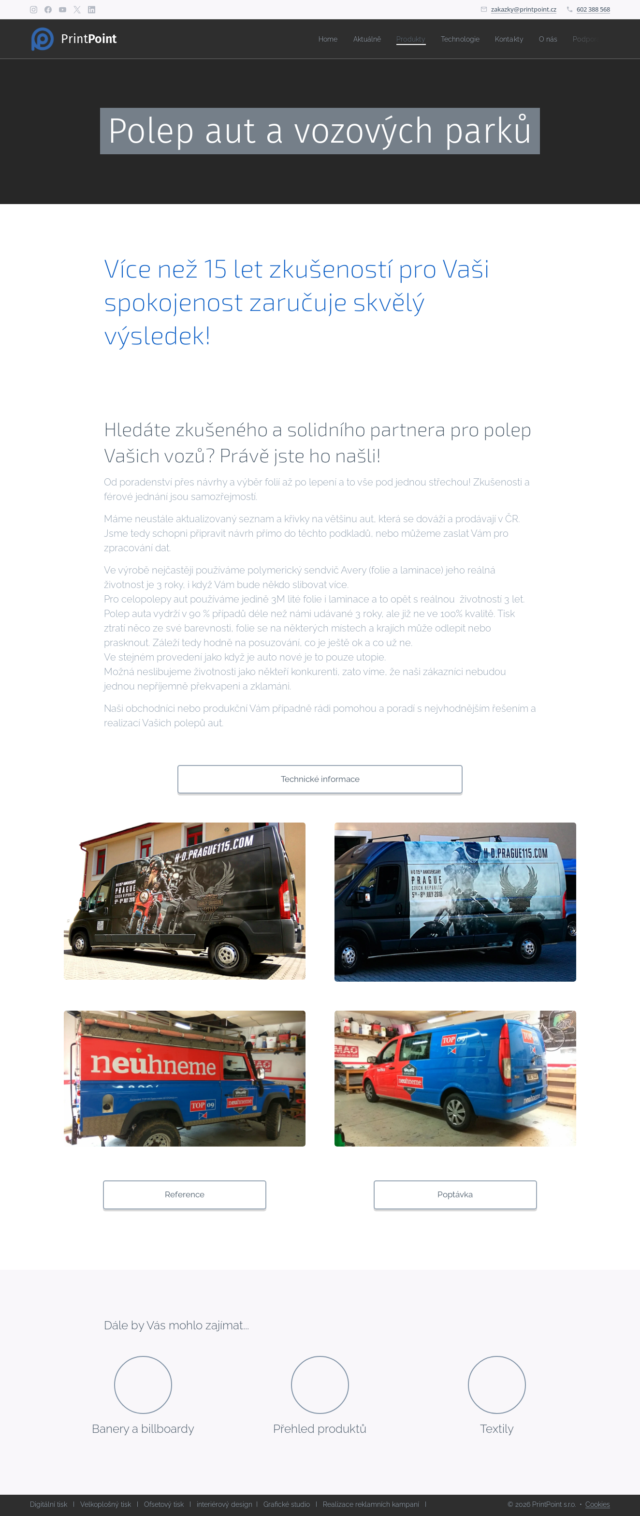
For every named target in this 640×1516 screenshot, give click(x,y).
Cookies (597, 1504)
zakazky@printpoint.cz (523, 9)
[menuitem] (313, 39)
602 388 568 (593, 9)
